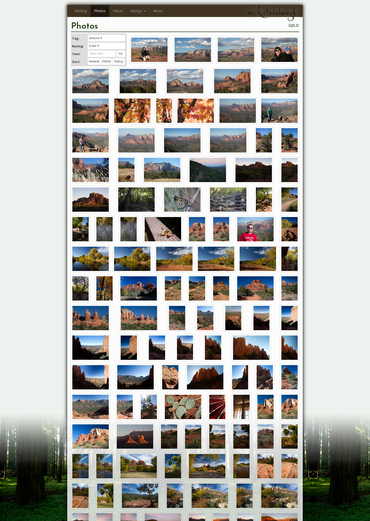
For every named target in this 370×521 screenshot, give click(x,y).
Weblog (81, 10)
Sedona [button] (95, 38)
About (158, 10)
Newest (94, 61)
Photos (100, 10)
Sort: (76, 61)
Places (118, 10)
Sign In (293, 25)
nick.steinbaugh (271, 12)
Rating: (78, 46)
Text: (76, 54)
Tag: (75, 38)
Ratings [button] (138, 10)
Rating (118, 61)
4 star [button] (94, 46)
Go (121, 53)
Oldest (106, 61)
